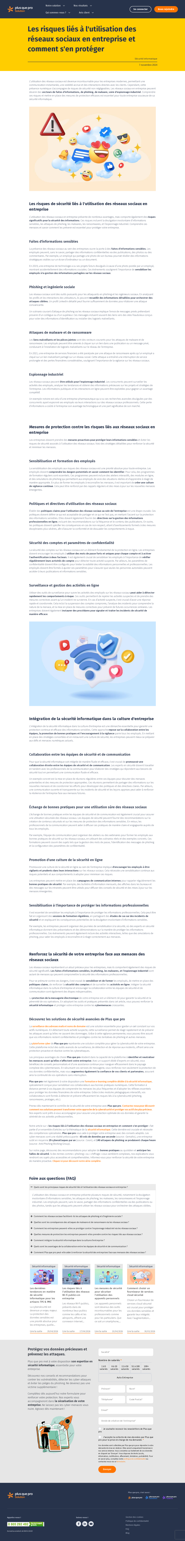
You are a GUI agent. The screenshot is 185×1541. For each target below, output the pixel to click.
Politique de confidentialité (137, 1520)
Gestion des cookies (134, 1516)
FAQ (127, 1527)
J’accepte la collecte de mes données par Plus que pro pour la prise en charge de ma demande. (125, 1438)
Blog (128, 1531)
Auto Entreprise (125, 1377)
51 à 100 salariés (136, 1367)
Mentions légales (133, 1524)
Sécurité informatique (145, 58)
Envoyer (109, 1468)
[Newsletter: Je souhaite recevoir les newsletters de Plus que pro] (99, 1428)
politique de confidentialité (134, 1459)
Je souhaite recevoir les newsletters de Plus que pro (125, 1430)
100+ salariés (146, 1367)
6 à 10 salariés (114, 1367)
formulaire (121, 1461)
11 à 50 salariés (125, 1367)
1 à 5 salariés (104, 1367)
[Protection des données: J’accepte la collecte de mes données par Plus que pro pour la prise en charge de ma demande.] (99, 1436)
